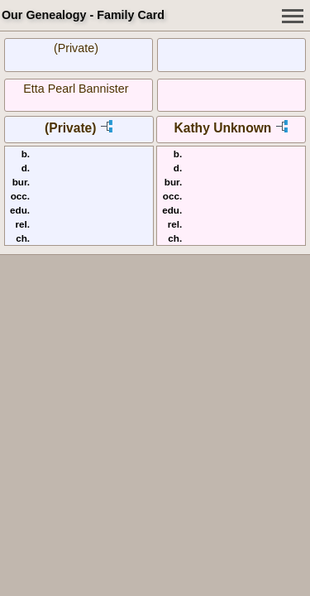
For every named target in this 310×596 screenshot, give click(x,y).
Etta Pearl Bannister (75, 88)
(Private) (76, 48)
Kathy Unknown (222, 128)
